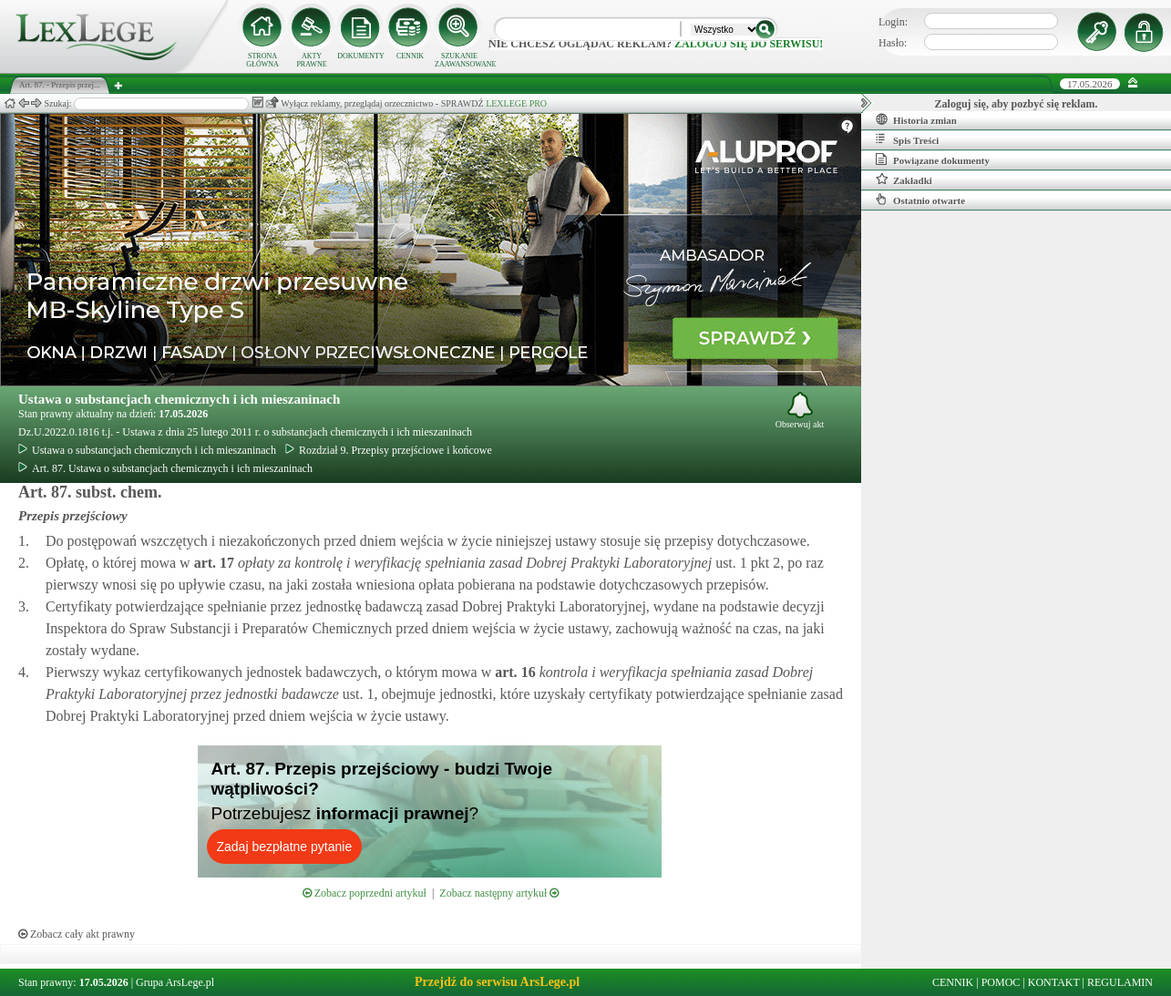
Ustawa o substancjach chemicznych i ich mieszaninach (179, 399)
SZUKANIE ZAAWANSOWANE (459, 60)
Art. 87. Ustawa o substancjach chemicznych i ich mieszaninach (165, 468)
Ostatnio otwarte (920, 199)
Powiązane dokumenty (933, 159)
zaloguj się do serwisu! (748, 43)
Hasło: (892, 42)
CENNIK (410, 56)
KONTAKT (1054, 982)
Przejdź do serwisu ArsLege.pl (497, 982)
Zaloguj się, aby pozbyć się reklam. (1016, 104)
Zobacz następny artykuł (499, 893)
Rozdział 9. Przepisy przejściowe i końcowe (388, 450)
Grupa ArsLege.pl (175, 982)
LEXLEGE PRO (516, 103)
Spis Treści (907, 139)
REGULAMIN (1120, 982)
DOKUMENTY (361, 56)
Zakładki (904, 179)
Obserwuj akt (800, 410)
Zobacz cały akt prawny (76, 934)
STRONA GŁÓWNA (262, 60)
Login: (893, 21)
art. (212, 562)
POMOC (1001, 982)
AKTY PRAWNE (311, 60)
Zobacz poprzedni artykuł (364, 893)
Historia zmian (916, 119)
